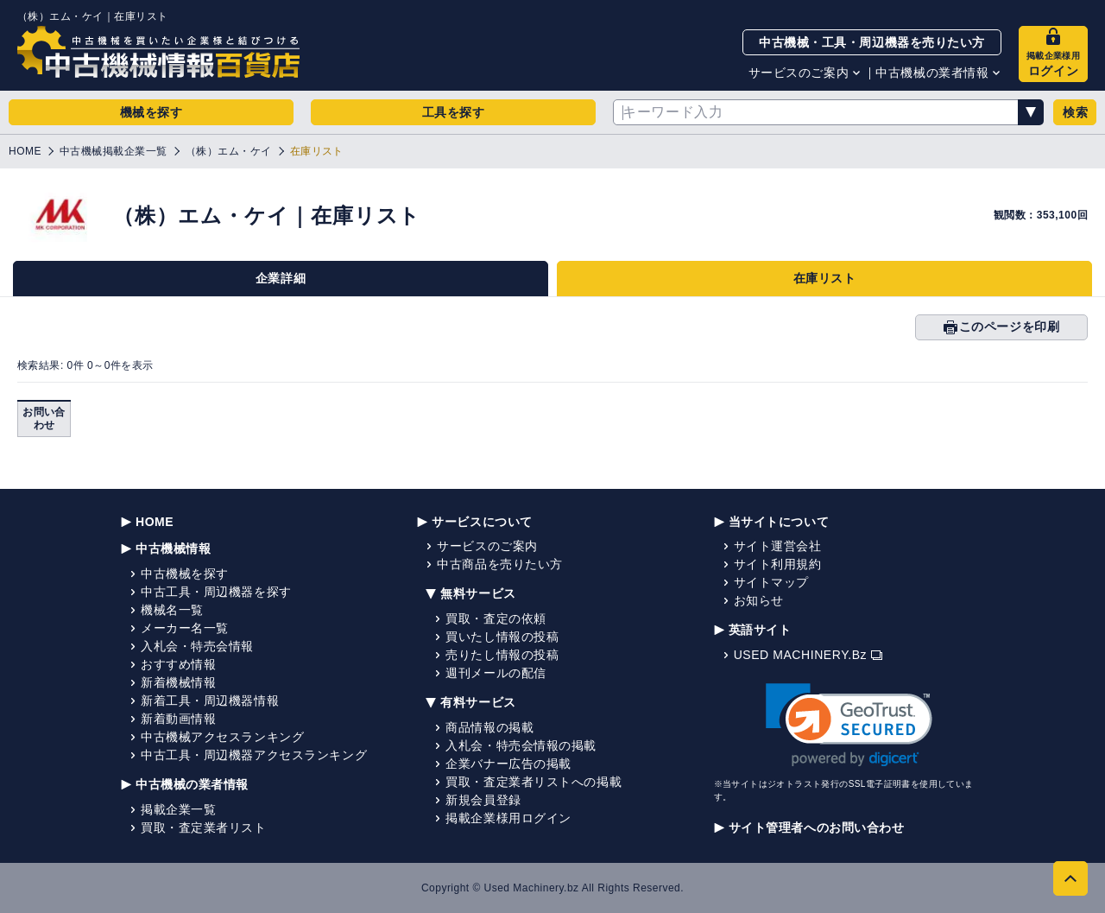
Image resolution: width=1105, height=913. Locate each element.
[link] (849, 725)
